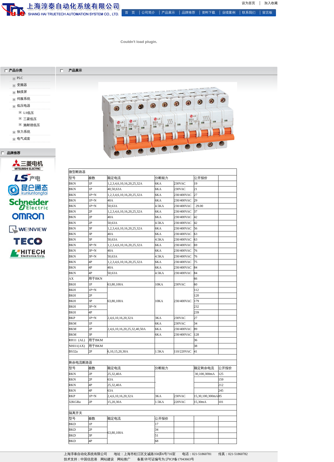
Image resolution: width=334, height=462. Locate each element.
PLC (20, 78)
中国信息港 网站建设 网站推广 (105, 459)
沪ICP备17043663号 (180, 459)
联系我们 (248, 12)
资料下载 (208, 12)
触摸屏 (22, 92)
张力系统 (23, 132)
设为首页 (248, 3)
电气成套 (23, 139)
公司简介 (148, 12)
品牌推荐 (188, 12)
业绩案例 (228, 12)
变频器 (22, 85)
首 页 (130, 12)
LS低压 (28, 113)
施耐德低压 (31, 125)
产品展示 (168, 12)
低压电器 (23, 106)
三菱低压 (30, 119)
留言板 (267, 12)
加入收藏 (271, 3)
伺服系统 (23, 99)
